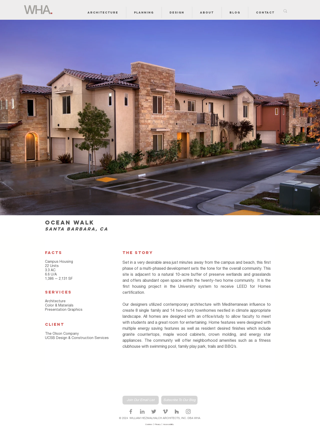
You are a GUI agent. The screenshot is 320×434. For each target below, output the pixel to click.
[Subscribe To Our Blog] (179, 400)
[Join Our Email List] (140, 400)
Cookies (149, 425)
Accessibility (168, 425)
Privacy (158, 425)
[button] (103, 12)
